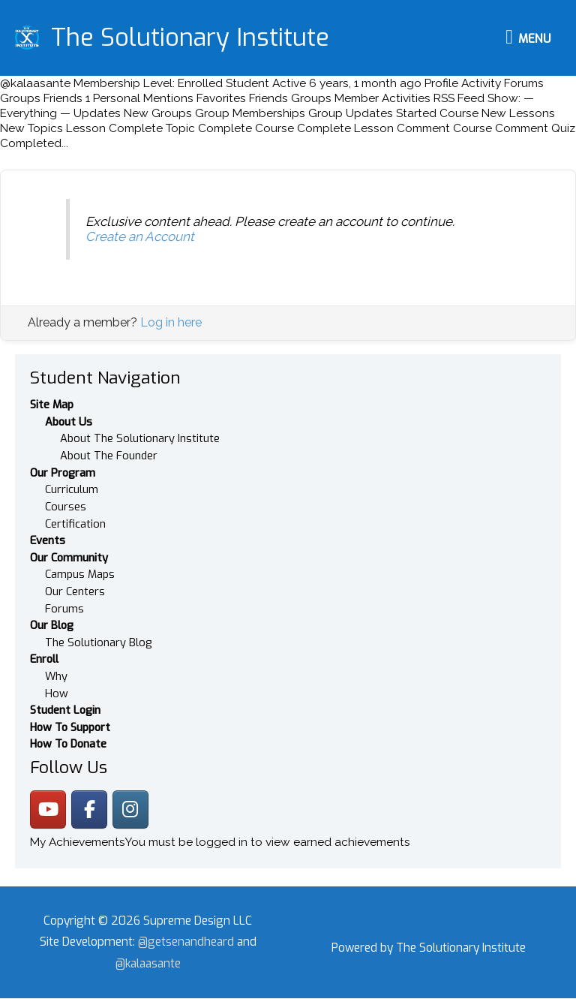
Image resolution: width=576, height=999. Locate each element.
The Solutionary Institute (190, 38)
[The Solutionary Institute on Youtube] (48, 810)
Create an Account (140, 237)
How (56, 694)
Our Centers (75, 592)
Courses (65, 507)
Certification (75, 524)
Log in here (171, 324)
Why (56, 677)
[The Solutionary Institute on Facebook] (89, 810)
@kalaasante (148, 965)
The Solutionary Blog (98, 643)
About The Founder (109, 456)
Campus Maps (80, 575)
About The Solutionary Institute (140, 439)
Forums (64, 609)
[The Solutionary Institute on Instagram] (130, 810)
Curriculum (71, 490)
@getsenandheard (187, 943)
